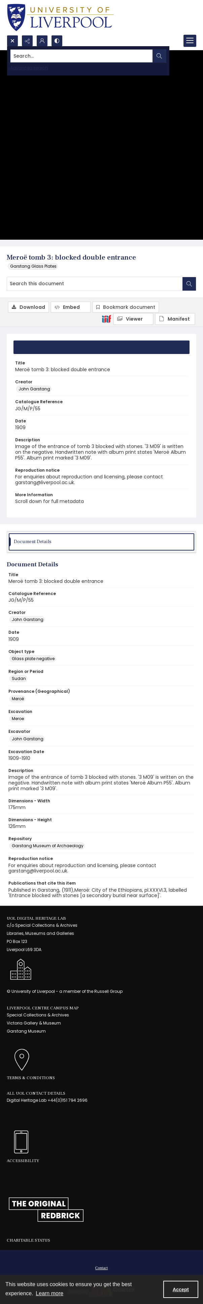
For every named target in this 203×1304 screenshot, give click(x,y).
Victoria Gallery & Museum (34, 1023)
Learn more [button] (49, 1293)
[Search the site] (82, 56)
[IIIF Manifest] (175, 319)
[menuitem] (101, 1268)
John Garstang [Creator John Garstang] (34, 389)
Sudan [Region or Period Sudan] (19, 678)
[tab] (101, 347)
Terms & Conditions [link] (31, 1077)
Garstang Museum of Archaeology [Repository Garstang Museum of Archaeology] (47, 846)
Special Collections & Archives (38, 1015)
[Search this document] (94, 284)
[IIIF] (106, 318)
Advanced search (29, 68)
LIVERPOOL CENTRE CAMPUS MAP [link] (43, 1008)
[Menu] (189, 41)
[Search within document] (189, 284)
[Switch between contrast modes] (57, 40)
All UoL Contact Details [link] (36, 1093)
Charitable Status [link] (28, 1240)
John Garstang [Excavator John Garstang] (27, 739)
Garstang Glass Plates (33, 266)
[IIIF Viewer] (133, 319)
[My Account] (42, 40)
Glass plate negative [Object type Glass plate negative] (33, 658)
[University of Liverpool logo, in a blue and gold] (60, 17)
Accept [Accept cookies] (181, 1289)
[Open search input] (12, 40)
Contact (101, 1268)
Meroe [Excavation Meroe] (18, 718)
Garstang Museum (26, 1031)
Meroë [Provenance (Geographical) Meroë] (18, 699)
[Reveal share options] (27, 40)
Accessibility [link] (23, 1160)
